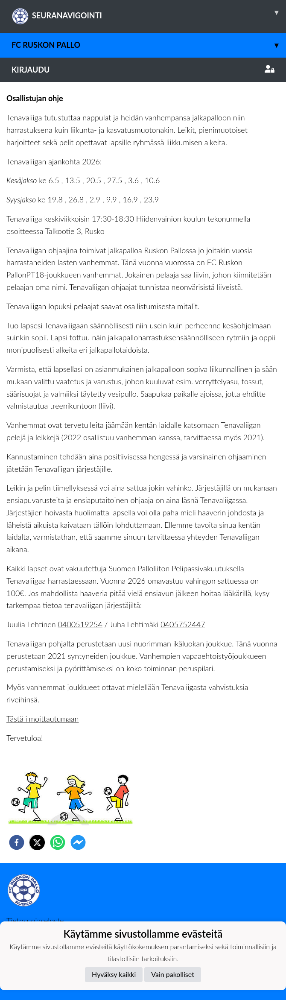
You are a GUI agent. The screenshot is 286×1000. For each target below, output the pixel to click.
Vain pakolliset (172, 974)
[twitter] (37, 842)
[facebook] (16, 842)
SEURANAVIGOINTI (149, 12)
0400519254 (80, 624)
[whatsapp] (57, 842)
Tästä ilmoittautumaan (42, 718)
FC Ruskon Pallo (149, 45)
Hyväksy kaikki (114, 974)
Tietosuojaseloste (35, 920)
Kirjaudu (143, 69)
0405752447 (183, 624)
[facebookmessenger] (78, 842)
